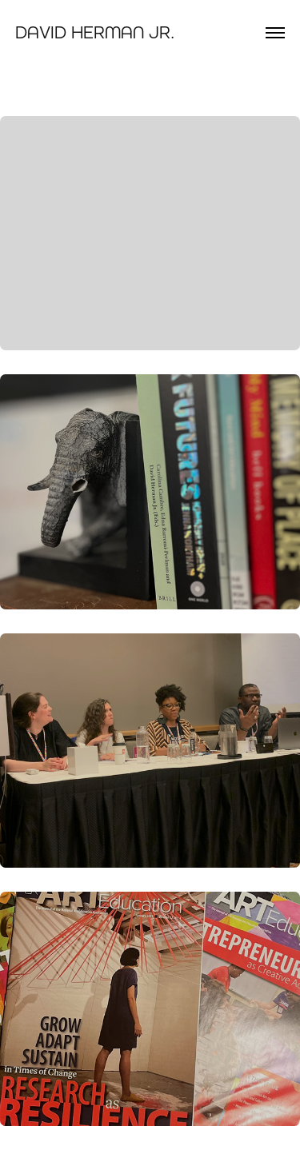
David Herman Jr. (94, 32)
